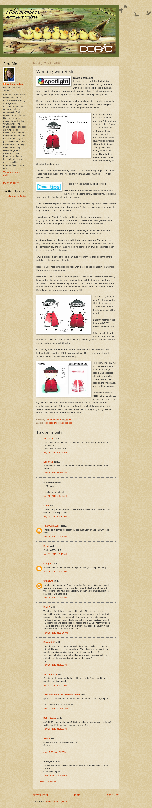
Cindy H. (47, 563)
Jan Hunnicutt (50, 674)
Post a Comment (48, 781)
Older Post (112, 795)
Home (77, 795)
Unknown (48, 581)
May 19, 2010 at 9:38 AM (55, 597)
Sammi (46, 738)
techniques (63, 423)
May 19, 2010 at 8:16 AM (55, 516)
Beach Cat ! (49, 642)
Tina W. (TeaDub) (51, 526)
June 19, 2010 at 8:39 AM (55, 775)
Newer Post (40, 795)
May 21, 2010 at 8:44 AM (55, 685)
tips (70, 423)
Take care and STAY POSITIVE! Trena (61, 695)
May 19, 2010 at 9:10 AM (55, 554)
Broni (46, 546)
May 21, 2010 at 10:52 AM (55, 708)
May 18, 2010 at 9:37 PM (55, 452)
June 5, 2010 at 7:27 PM (54, 752)
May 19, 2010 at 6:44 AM (55, 473)
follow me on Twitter (17, 196)
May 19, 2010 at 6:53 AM (55, 496)
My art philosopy (11, 183)
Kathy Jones (49, 718)
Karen (46, 505)
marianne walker (15, 84)
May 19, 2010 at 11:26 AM (55, 633)
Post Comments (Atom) (57, 801)
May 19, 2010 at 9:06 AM (55, 536)
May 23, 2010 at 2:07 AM (55, 729)
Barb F (46, 607)
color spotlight (49, 423)
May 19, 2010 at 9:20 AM (55, 571)
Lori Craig (48, 462)
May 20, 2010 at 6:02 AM (55, 665)
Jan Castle (48, 438)
